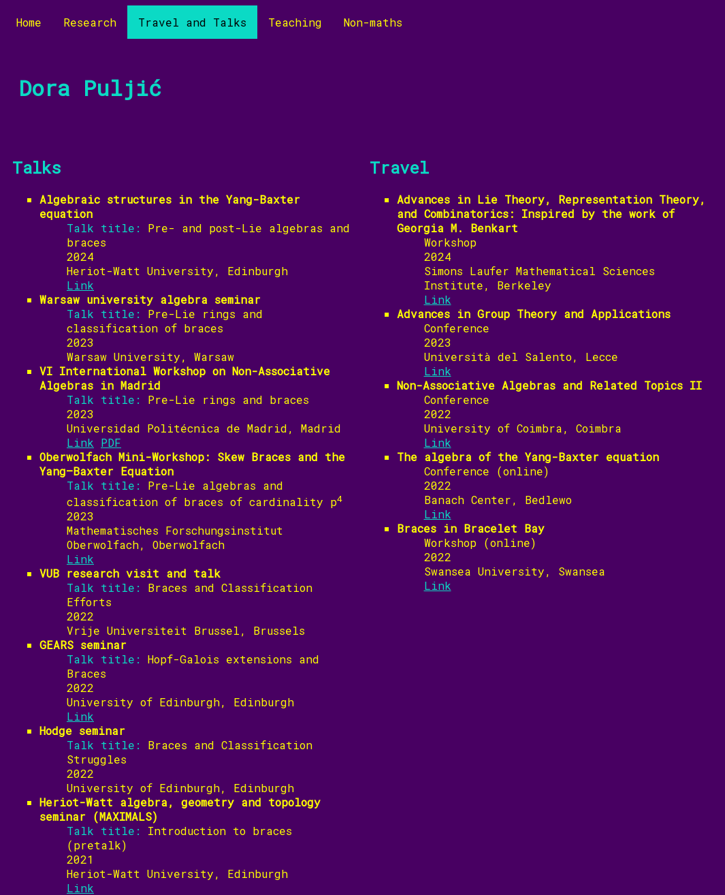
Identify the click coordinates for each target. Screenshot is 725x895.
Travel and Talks (192, 22)
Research (89, 22)
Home (29, 22)
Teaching (295, 22)
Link (80, 285)
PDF (111, 442)
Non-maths (373, 22)
